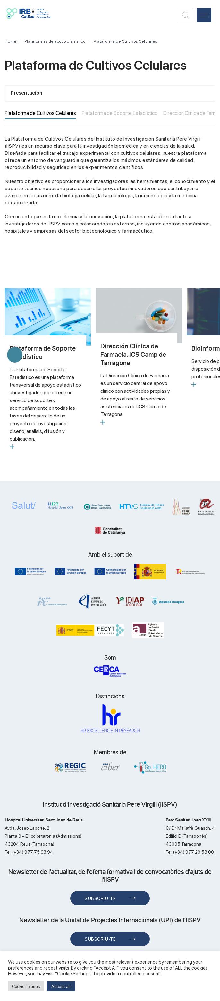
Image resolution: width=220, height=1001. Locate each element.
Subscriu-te (100, 898)
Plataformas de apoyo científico (55, 41)
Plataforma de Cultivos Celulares (125, 41)
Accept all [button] (61, 986)
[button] (14, 355)
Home (10, 41)
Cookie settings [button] (26, 986)
